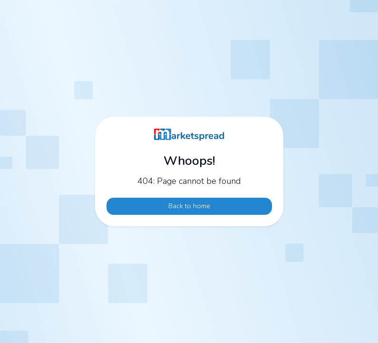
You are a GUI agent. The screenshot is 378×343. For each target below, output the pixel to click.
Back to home (189, 206)
